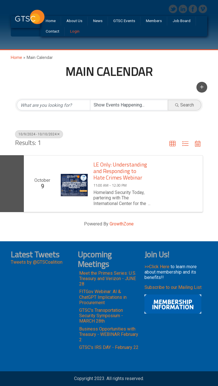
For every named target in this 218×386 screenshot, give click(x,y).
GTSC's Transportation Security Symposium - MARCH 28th (101, 316)
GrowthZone (122, 224)
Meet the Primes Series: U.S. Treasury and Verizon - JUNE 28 (107, 278)
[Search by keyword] (53, 105)
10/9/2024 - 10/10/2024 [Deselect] (39, 134)
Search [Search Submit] (184, 105)
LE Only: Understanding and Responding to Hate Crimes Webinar (120, 171)
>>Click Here (156, 266)
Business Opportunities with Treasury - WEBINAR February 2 (108, 334)
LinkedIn (183, 9)
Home (16, 57)
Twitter (173, 9)
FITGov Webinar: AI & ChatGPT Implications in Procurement (103, 297)
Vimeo (202, 9)
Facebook (192, 9)
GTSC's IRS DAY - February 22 (109, 347)
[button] (201, 87)
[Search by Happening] (129, 105)
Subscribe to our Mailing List (173, 287)
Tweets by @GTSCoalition (36, 262)
